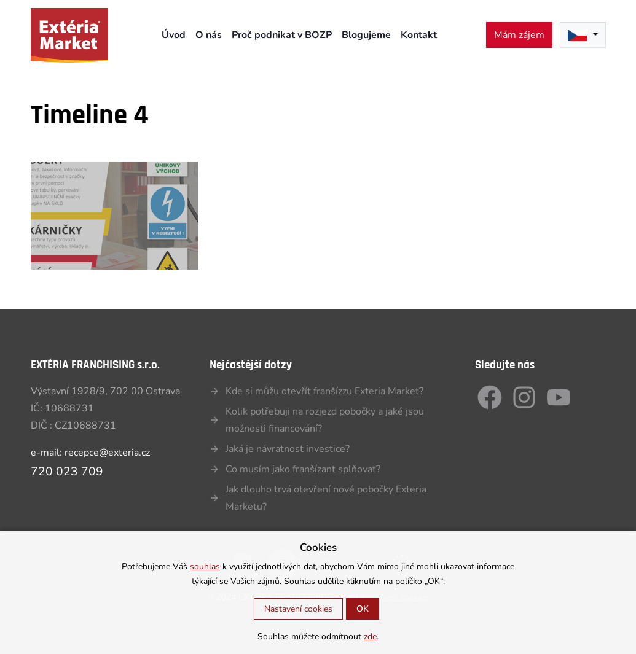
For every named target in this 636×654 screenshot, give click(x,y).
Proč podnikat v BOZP (282, 35)
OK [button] (362, 609)
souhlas (205, 566)
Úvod (174, 35)
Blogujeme (366, 35)
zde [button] (370, 636)
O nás (208, 35)
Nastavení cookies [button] (298, 609)
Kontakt (419, 35)
